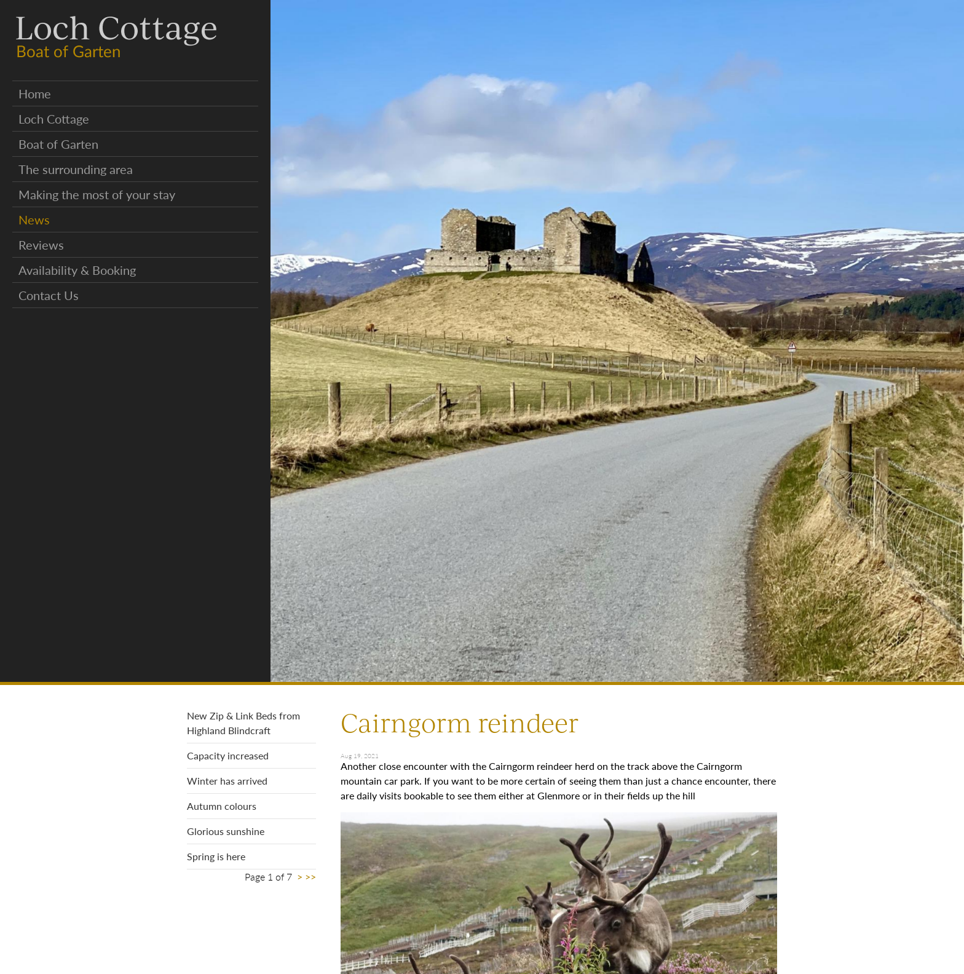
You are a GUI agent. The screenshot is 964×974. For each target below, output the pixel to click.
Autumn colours (221, 806)
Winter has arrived (227, 781)
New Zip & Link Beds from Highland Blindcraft (243, 722)
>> (310, 876)
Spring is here (216, 856)
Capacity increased (228, 755)
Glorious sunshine (225, 831)
